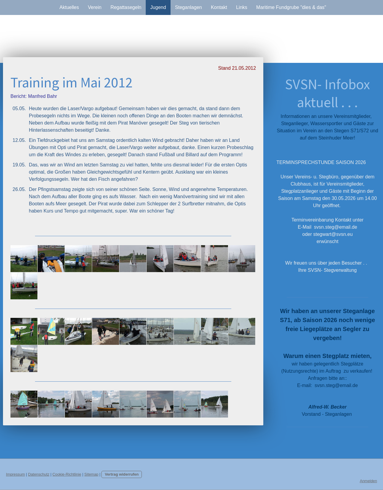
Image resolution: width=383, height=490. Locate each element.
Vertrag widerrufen (122, 474)
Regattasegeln (125, 7)
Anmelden (368, 481)
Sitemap (91, 474)
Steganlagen (188, 7)
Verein (94, 7)
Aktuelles (69, 7)
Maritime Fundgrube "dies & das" (291, 7)
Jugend (158, 7)
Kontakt (219, 7)
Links (241, 7)
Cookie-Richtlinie (66, 474)
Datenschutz (38, 474)
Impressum (15, 474)
